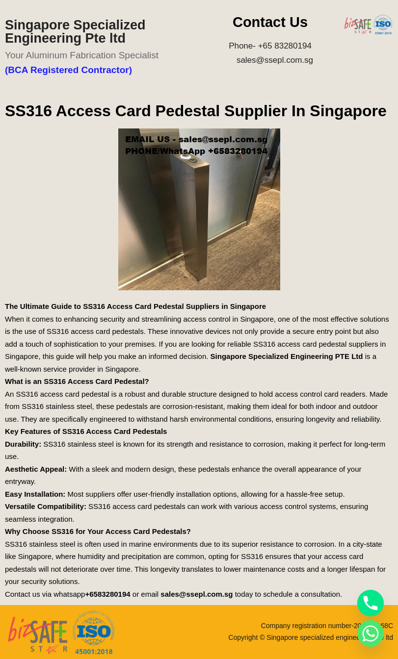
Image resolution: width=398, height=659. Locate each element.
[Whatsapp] (370, 633)
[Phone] (370, 603)
